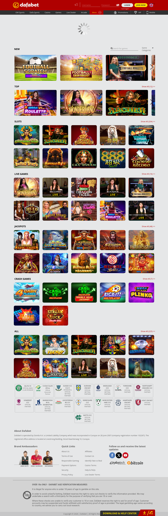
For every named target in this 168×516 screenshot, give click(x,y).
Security (65, 470)
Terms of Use (67, 456)
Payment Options (69, 465)
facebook (112, 455)
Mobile (152, 12)
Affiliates (88, 451)
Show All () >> (148, 86)
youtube (125, 455)
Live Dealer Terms (92, 474)
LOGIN (127, 5)
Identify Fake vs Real (93, 460)
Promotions (123, 12)
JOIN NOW (141, 5)
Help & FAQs (90, 470)
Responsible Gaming (70, 460)
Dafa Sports (35, 12)
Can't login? (125, 9)
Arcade (84, 12)
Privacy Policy (67, 474)
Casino (47, 12)
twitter (119, 455)
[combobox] (124, 48)
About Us (65, 451)
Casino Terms (90, 465)
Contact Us (89, 456)
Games (58, 12)
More (94, 12)
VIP (139, 12)
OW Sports (20, 12)
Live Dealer (71, 12)
